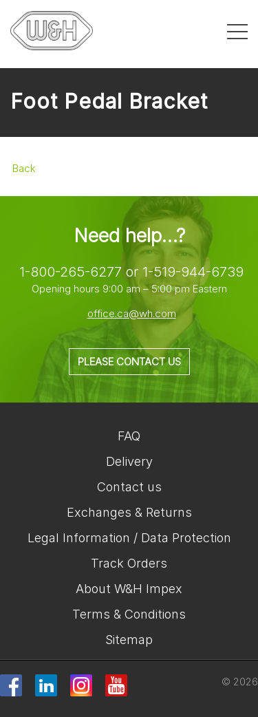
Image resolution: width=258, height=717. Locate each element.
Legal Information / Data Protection (129, 538)
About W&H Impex (129, 588)
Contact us (129, 487)
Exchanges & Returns (129, 512)
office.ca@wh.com (131, 313)
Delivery (129, 461)
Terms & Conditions (129, 614)
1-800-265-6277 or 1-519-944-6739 (131, 272)
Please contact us (129, 361)
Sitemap (129, 639)
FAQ (129, 436)
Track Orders (129, 563)
